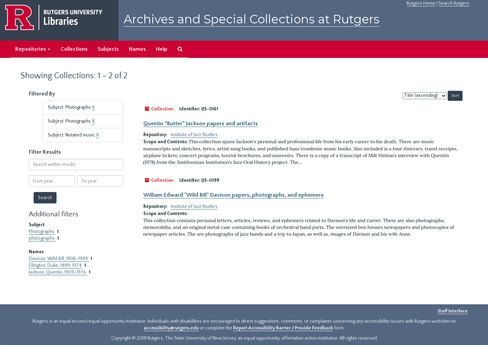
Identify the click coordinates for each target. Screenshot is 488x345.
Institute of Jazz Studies (194, 134)
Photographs (42, 231)
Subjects (108, 49)
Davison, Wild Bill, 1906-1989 (59, 258)
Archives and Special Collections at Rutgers (252, 19)
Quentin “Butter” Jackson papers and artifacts (200, 124)
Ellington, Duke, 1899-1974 (56, 265)
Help (161, 49)
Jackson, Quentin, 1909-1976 (58, 272)
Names (137, 49)
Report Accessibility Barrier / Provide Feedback (283, 328)
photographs (42, 238)
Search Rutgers (454, 3)
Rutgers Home (421, 3)
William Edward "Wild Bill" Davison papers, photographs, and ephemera (233, 195)
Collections (74, 49)
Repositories (32, 49)
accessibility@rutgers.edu (171, 328)
